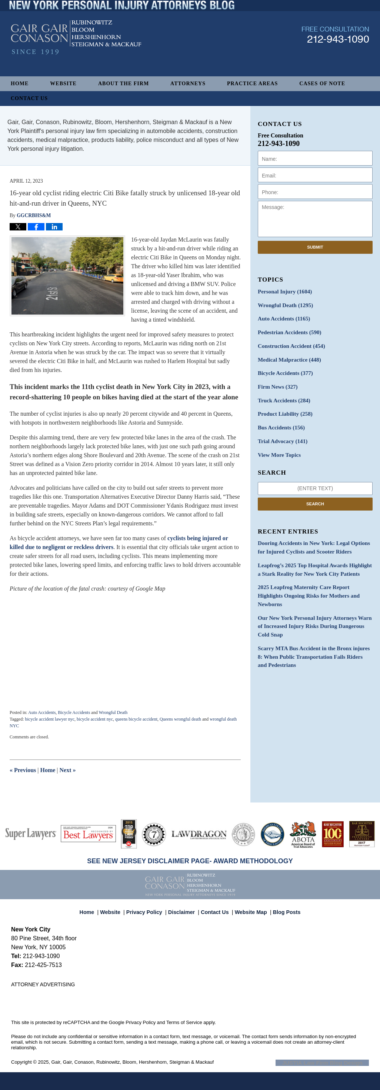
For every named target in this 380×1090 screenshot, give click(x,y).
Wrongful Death (113, 712)
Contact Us (29, 98)
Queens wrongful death (180, 719)
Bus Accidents (279, 421)
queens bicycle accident (136, 719)
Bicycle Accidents (74, 712)
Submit (315, 247)
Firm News (276, 382)
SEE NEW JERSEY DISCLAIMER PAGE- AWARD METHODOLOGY (190, 861)
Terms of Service (184, 1022)
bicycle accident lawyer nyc (49, 719)
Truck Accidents (282, 395)
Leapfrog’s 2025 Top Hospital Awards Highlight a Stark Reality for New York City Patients (312, 559)
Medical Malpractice (287, 356)
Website (63, 83)
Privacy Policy (149, 908)
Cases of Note (322, 83)
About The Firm (123, 83)
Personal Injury (283, 291)
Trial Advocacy (281, 434)
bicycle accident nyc (95, 719)
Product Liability (283, 408)
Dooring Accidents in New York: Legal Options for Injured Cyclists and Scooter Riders (313, 538)
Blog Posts (282, 908)
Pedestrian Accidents (287, 330)
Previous (23, 770)
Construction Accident (289, 343)
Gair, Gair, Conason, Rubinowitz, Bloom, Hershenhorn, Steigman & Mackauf (132, 1062)
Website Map (249, 908)
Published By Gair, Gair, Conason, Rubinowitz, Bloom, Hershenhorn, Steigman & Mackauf (335, 49)
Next (68, 770)
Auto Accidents (42, 712)
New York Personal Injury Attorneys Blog (76, 52)
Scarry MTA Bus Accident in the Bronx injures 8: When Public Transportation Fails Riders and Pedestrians (312, 633)
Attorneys (188, 83)
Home (20, 83)
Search (315, 495)
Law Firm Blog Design (333, 1063)
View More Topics (277, 447)
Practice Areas (252, 83)
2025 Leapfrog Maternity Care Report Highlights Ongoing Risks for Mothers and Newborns (312, 580)
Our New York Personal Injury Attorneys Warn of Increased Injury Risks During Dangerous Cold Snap (313, 604)
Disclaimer (183, 908)
